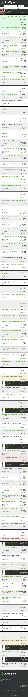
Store (15, 693)
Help (18, 693)
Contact (21, 693)
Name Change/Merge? (14, 8)
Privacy (15, 695)
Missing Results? (4, 8)
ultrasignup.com (8, 680)
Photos (7, 12)
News (11, 693)
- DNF (12, 538)
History (22, 12)
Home (3, 693)
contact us (7, 679)
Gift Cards (7, 693)
